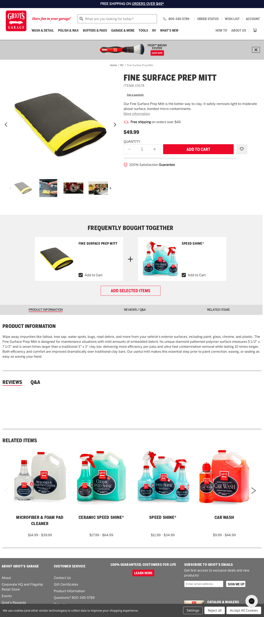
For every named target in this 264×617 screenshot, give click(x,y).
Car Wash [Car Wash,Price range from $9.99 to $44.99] (224, 517)
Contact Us (62, 578)
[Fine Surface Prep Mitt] (60, 124)
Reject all (215, 610)
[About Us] (238, 30)
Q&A (35, 382)
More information (137, 114)
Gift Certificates (66, 584)
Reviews (12, 382)
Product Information (69, 591)
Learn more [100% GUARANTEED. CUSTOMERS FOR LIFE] (143, 573)
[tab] (47, 310)
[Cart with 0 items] (255, 30)
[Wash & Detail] (42, 30)
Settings (193, 610)
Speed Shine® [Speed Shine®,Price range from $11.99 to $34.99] (193, 243)
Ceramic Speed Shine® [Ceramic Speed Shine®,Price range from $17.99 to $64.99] (101, 517)
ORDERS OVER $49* (148, 4)
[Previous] (6, 124)
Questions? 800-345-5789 (74, 598)
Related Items (19, 440)
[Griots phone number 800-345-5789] (176, 19)
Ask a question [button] (135, 95)
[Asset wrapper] (73, 188)
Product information (29, 326)
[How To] (221, 30)
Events (7, 596)
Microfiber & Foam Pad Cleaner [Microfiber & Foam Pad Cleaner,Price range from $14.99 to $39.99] (39, 520)
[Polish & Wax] (68, 30)
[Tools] (143, 30)
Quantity (132, 142)
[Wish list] (232, 18)
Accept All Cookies (244, 610)
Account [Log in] (253, 19)
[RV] (154, 30)
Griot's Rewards (14, 603)
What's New (169, 30)
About (6, 578)
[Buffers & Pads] (95, 30)
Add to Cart (94, 275)
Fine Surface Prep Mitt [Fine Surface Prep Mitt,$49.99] (98, 243)
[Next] (115, 124)
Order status (208, 19)
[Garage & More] (123, 30)
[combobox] (117, 18)
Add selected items (130, 290)
